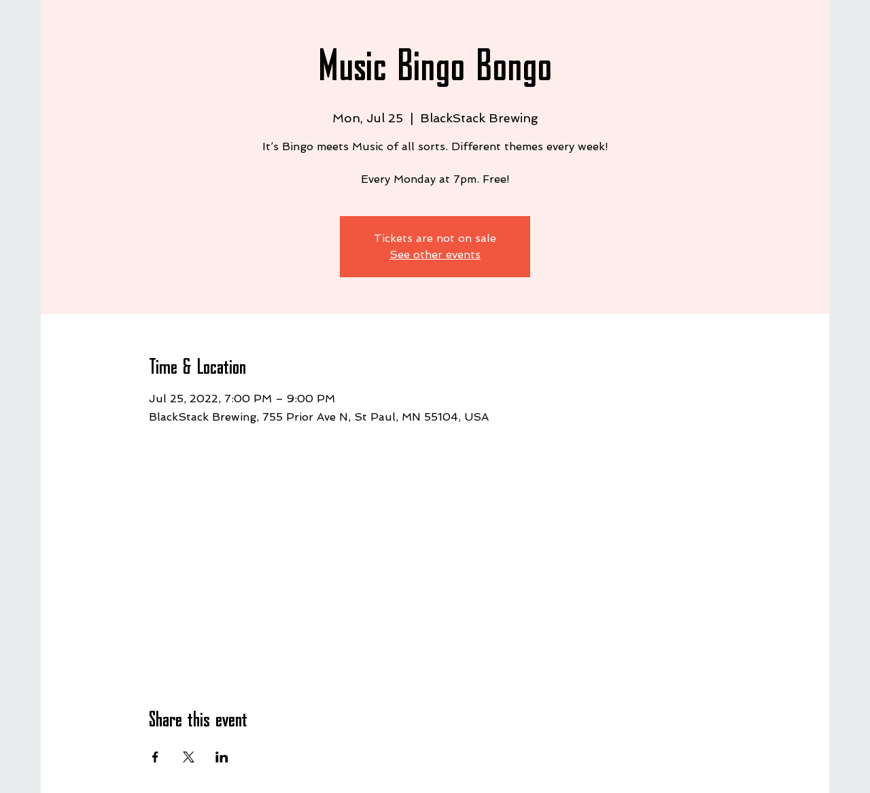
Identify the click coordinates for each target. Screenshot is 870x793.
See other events (435, 254)
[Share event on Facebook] (155, 757)
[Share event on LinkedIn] (221, 757)
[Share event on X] (188, 757)
